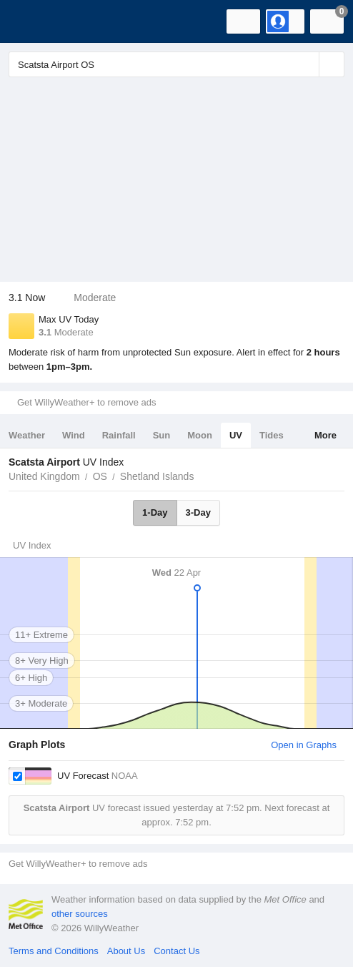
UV (235, 435)
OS (100, 476)
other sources (79, 913)
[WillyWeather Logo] (32, 21)
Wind (73, 435)
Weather (27, 435)
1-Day (154, 512)
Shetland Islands (157, 476)
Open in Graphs (304, 745)
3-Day (198, 512)
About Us (126, 951)
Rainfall (119, 435)
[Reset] (306, 64)
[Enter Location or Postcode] (176, 64)
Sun (162, 435)
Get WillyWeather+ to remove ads (86, 402)
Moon (199, 435)
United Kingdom (44, 476)
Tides (271, 435)
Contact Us (176, 951)
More (325, 435)
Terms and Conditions (54, 951)
